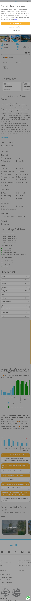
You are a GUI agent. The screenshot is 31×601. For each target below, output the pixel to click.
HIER (15, 19)
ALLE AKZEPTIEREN (15, 23)
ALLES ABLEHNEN (15, 30)
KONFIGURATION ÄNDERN (15, 27)
